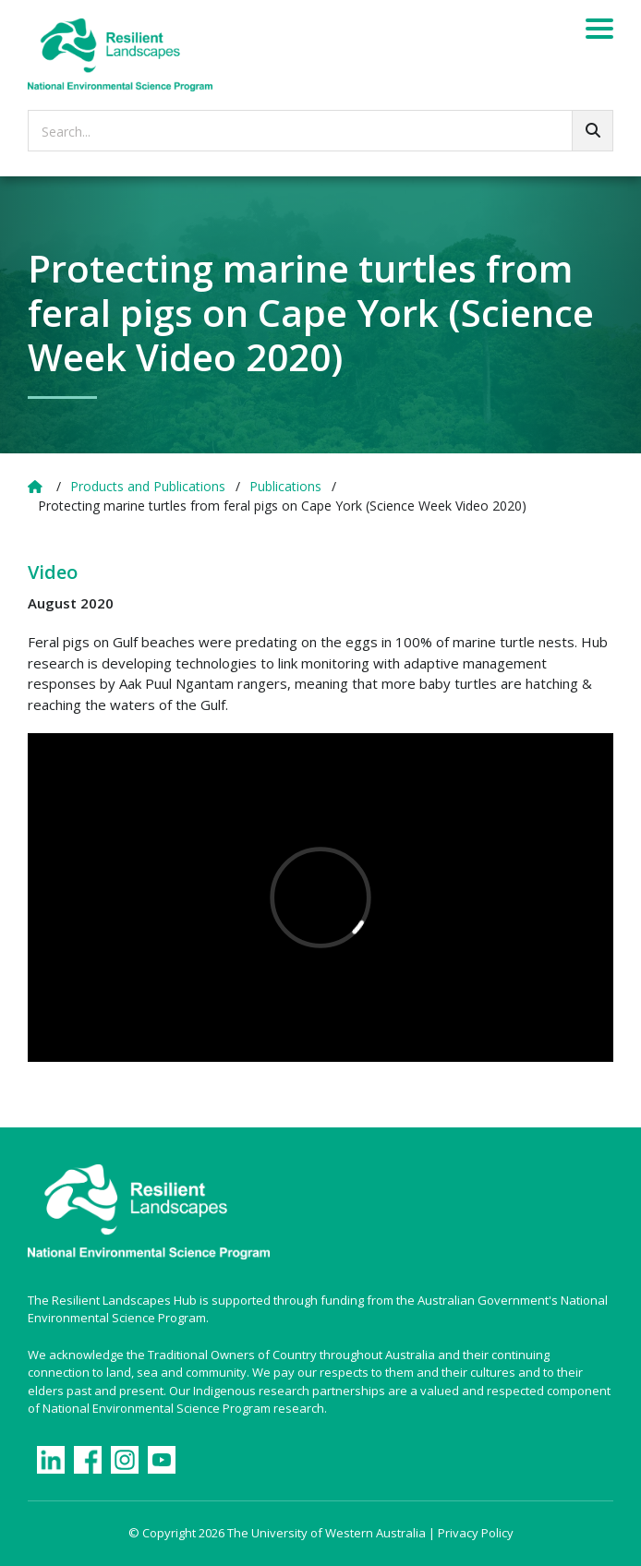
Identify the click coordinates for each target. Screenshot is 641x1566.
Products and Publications (147, 486)
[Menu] (599, 31)
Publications (285, 486)
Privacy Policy (476, 1532)
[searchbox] (320, 130)
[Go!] (592, 130)
